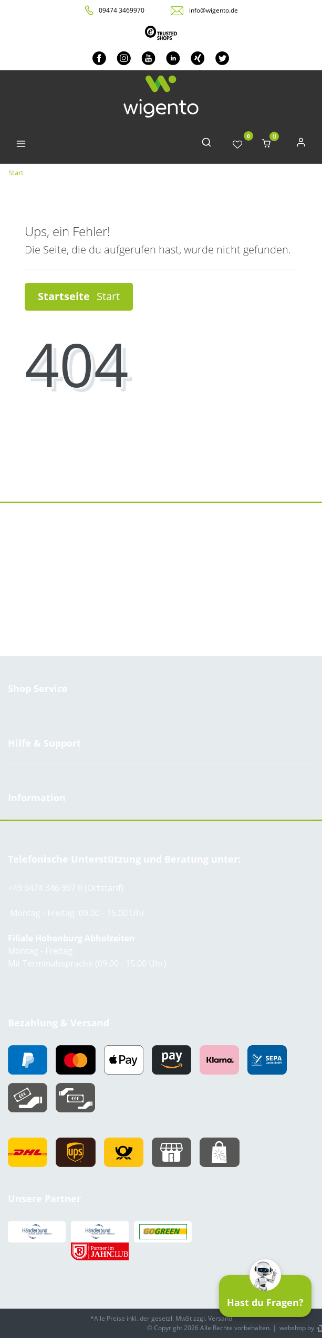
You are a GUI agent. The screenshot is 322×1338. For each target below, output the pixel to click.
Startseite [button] (79, 296)
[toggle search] (206, 145)
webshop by (296, 1327)
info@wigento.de (213, 10)
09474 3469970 (121, 10)
